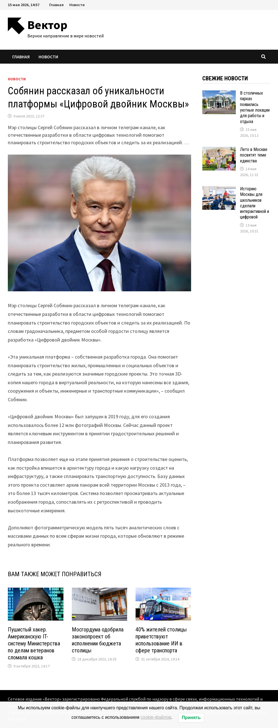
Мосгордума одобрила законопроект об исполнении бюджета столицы (97, 640)
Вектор (47, 24)
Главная (56, 4)
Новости (77, 4)
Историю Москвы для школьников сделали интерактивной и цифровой (254, 203)
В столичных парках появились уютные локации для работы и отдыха (255, 107)
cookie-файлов (156, 717)
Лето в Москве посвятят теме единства (253, 155)
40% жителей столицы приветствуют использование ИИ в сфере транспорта (161, 640)
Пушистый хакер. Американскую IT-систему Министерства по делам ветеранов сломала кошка (34, 643)
